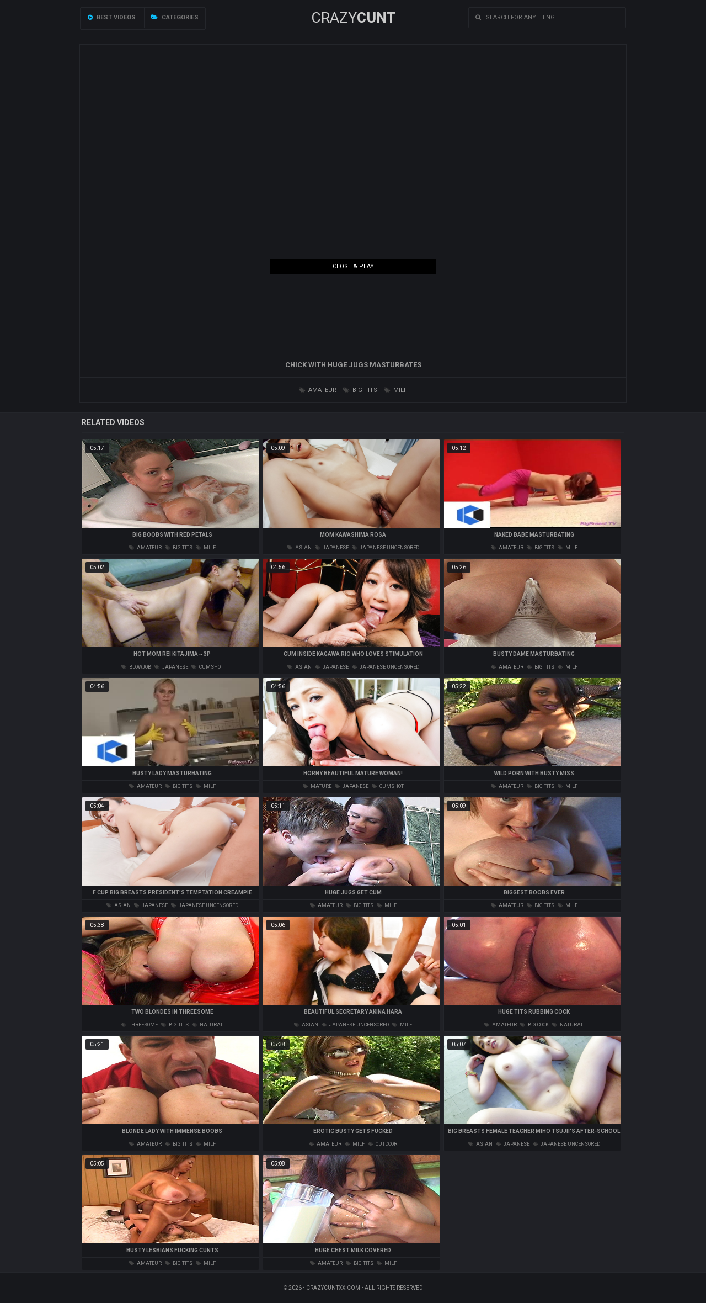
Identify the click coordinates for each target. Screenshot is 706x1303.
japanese (332, 547)
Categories (175, 17)
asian (299, 547)
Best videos (112, 17)
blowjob (136, 667)
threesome (139, 1024)
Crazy (353, 18)
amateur (317, 390)
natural (207, 1024)
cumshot (207, 667)
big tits (360, 390)
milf (395, 390)
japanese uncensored (385, 547)
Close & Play (353, 266)
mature (317, 786)
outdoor (382, 1144)
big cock (534, 1024)
